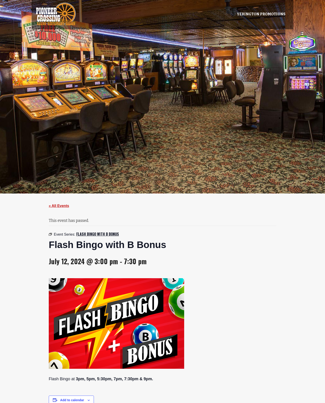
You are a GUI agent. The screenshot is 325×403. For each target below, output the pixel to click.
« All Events (59, 206)
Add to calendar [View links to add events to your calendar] (72, 400)
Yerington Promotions (261, 14)
